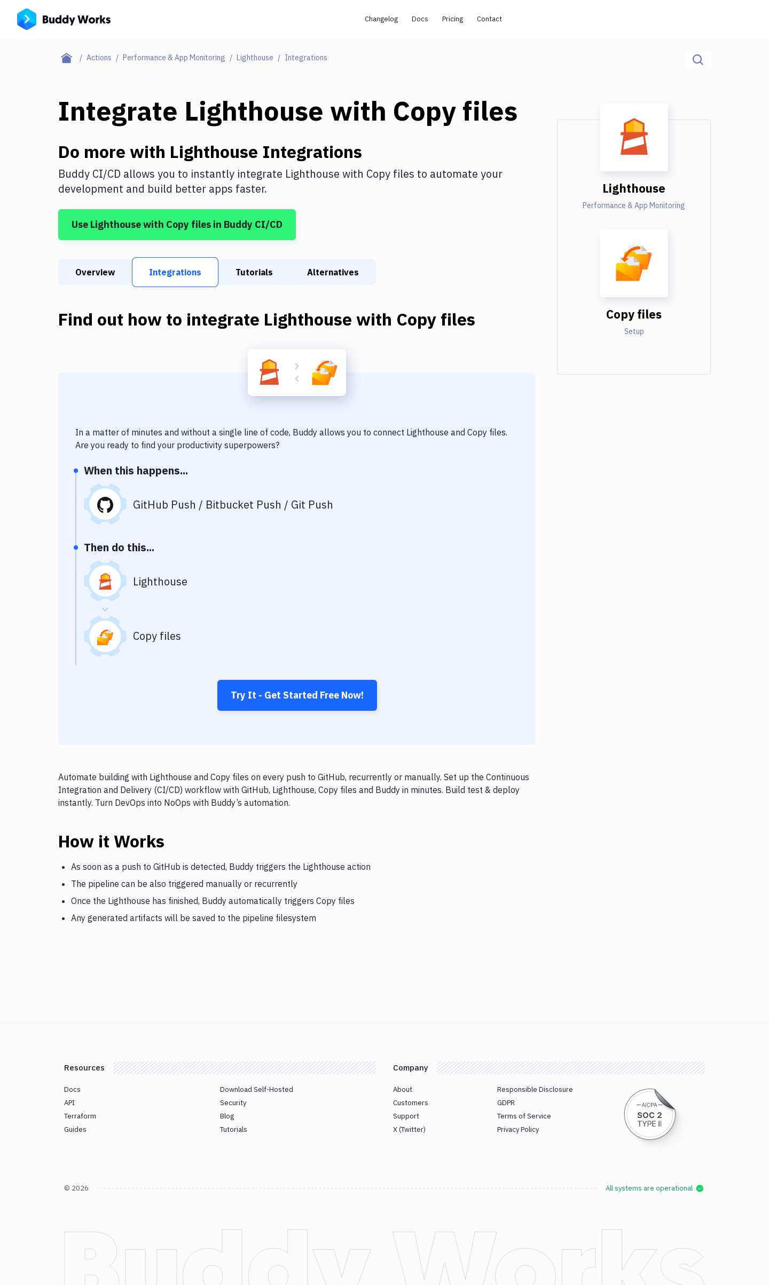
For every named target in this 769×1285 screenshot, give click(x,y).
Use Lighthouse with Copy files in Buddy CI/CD (177, 224)
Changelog (381, 18)
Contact (489, 18)
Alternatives (333, 272)
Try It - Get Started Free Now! (297, 695)
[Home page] (72, 57)
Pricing (452, 18)
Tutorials (254, 272)
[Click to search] (698, 59)
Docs (420, 18)
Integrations (175, 272)
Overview (95, 272)
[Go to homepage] (64, 18)
